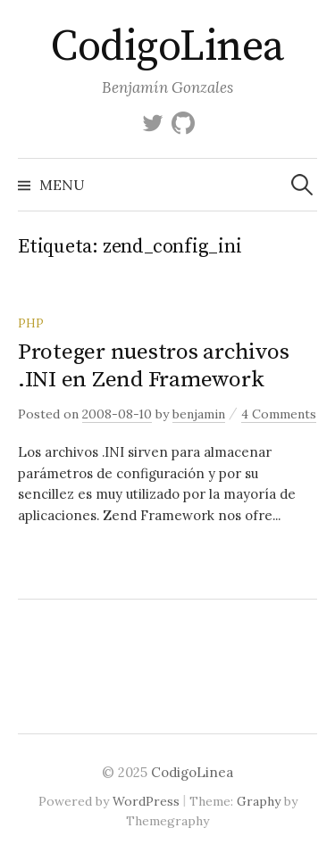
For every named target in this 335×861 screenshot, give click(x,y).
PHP (31, 323)
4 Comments (278, 414)
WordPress (146, 801)
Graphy (259, 801)
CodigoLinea (167, 47)
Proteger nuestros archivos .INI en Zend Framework (153, 365)
